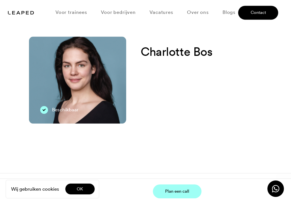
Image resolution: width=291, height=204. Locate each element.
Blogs (229, 12)
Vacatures (161, 12)
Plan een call (177, 191)
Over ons (198, 12)
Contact (258, 12)
